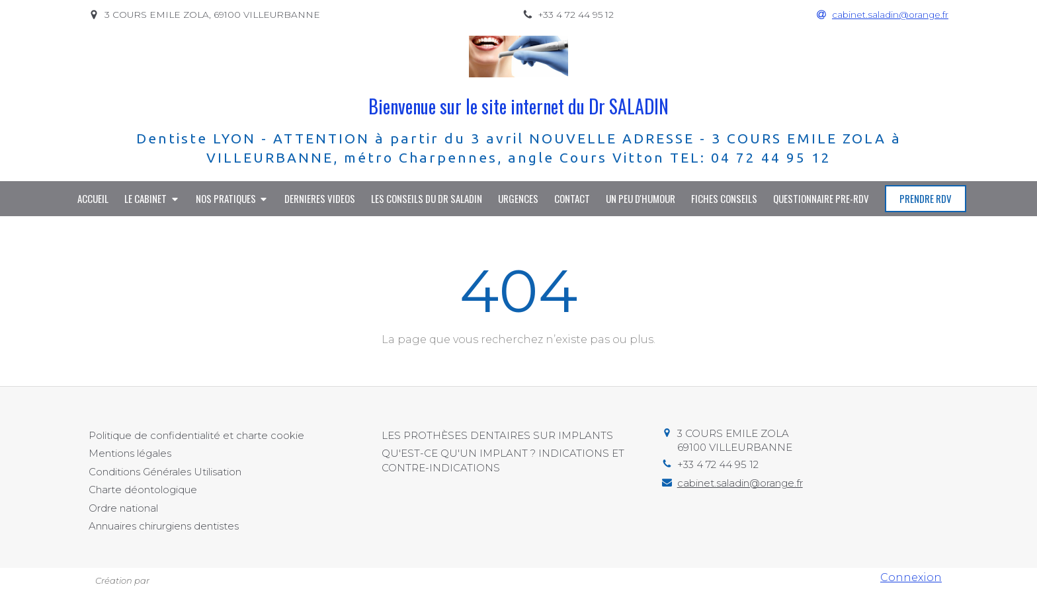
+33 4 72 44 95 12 (718, 464)
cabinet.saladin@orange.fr (740, 483)
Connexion (911, 577)
